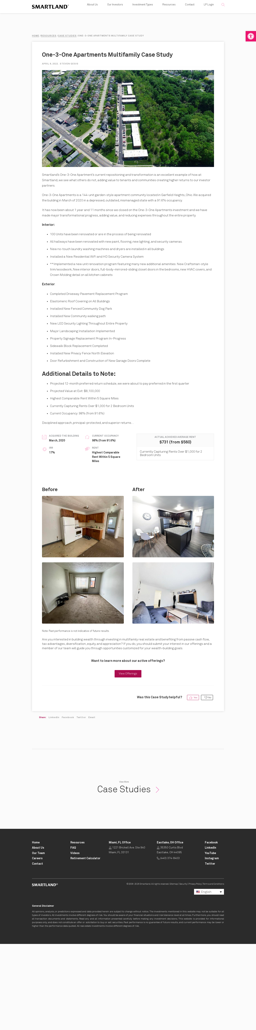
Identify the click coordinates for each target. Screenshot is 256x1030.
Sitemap (173, 970)
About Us (92, 10)
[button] (251, 36)
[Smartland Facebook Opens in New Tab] (211, 928)
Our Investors (115, 10)
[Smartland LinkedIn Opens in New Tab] (210, 934)
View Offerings (128, 759)
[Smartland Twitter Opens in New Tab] (210, 950)
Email (91, 803)
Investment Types (142, 10)
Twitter (81, 803)
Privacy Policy (195, 970)
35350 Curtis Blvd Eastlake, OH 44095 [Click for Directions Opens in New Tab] (170, 936)
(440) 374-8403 (168, 944)
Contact (189, 10)
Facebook (68, 803)
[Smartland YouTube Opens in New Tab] (210, 939)
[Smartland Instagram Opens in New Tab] (212, 944)
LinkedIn (54, 803)
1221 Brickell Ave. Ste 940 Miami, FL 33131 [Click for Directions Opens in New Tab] (127, 936)
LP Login (209, 10)
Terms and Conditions (213, 970)
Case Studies (128, 875)
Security (183, 970)
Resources (169, 10)
